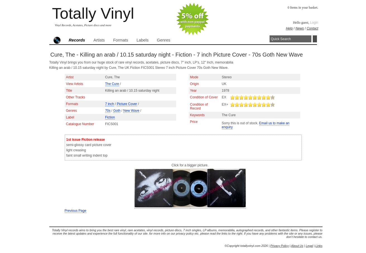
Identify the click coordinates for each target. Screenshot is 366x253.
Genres (163, 40)
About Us (297, 245)
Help (289, 28)
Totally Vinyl (93, 13)
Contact (312, 28)
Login (314, 23)
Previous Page (75, 211)
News (299, 28)
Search (315, 38)
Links (319, 245)
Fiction (110, 117)
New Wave (131, 111)
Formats (120, 40)
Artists (99, 40)
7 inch (109, 104)
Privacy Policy (279, 245)
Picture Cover (127, 104)
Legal (309, 245)
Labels (143, 40)
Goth (116, 111)
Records (77, 40)
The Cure (112, 84)
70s (107, 111)
